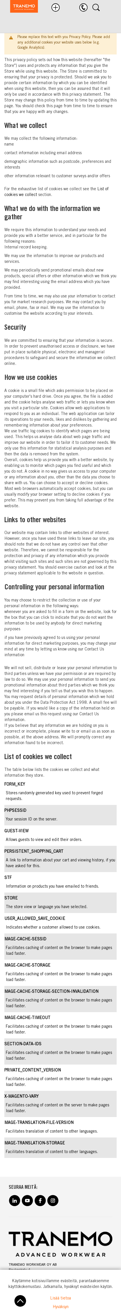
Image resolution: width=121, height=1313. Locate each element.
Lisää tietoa (60, 1299)
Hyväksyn (61, 1307)
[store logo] (21, 7)
